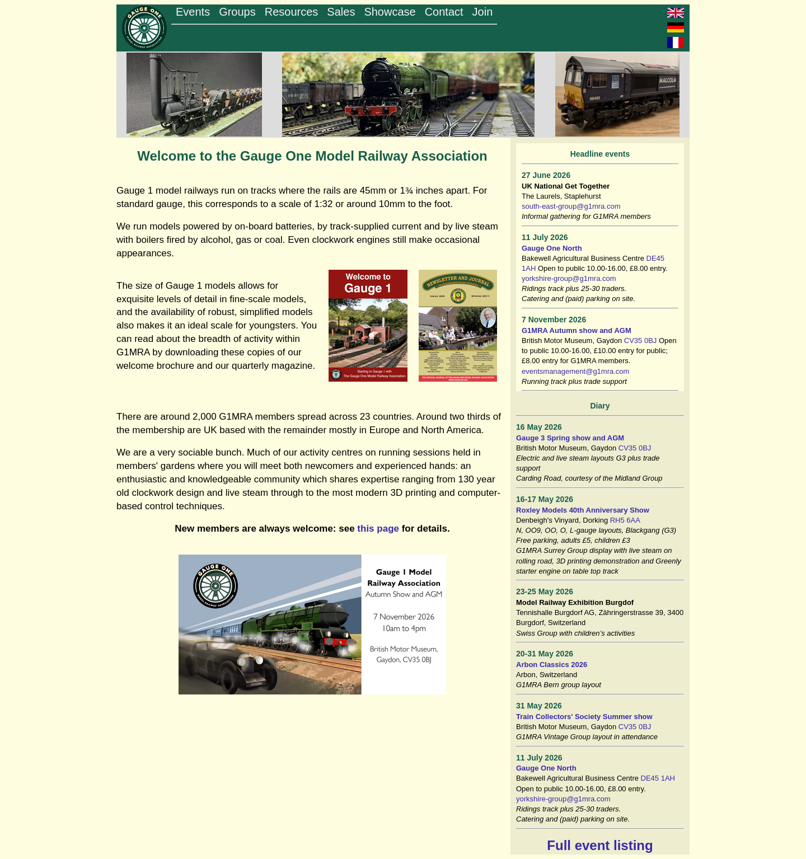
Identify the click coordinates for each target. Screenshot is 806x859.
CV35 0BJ (640, 340)
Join (482, 12)
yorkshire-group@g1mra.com (569, 278)
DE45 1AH (658, 778)
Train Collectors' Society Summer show (584, 716)
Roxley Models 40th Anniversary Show (582, 510)
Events (193, 12)
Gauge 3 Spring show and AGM (570, 438)
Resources (291, 12)
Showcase (389, 12)
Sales (341, 12)
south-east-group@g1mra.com (571, 206)
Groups (237, 12)
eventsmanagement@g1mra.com (575, 371)
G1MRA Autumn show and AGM (576, 330)
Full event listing (600, 845)
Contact (444, 12)
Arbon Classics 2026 (551, 664)
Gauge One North (552, 248)
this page (378, 528)
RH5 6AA (625, 520)
